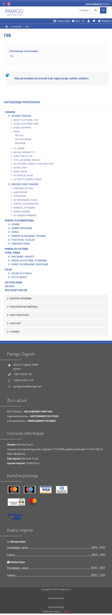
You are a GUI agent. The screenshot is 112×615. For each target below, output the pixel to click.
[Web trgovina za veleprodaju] (61, 21)
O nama (14, 331)
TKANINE (10, 112)
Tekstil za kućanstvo (25, 203)
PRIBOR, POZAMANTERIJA (19, 220)
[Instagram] (9, 3)
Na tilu (19, 135)
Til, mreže (18, 148)
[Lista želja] (94, 21)
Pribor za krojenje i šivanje (29, 236)
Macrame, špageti (23, 256)
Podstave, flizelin (23, 239)
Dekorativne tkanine (25, 184)
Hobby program (22, 228)
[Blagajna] (104, 21)
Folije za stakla (22, 273)
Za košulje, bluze (23, 175)
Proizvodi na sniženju (24, 306)
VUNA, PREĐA (12, 252)
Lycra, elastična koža (25, 123)
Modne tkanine (21, 115)
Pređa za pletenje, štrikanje (29, 260)
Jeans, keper (20, 171)
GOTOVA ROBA (13, 282)
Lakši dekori (20, 192)
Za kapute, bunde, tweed (27, 179)
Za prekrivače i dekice (25, 199)
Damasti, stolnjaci (24, 207)
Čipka (16, 131)
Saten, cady (20, 167)
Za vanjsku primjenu (24, 215)
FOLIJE (8, 269)
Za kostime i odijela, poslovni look (33, 163)
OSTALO (9, 286)
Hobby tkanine (21, 211)
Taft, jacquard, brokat (26, 159)
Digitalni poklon (16, 290)
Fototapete (19, 277)
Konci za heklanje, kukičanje (30, 264)
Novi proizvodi (19, 315)
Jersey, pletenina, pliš (25, 119)
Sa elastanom (23, 139)
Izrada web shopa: (51, 613)
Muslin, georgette (24, 152)
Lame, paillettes (22, 156)
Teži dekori (19, 196)
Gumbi (15, 224)
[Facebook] (4, 3)
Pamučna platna (23, 188)
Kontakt (15, 323)
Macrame (20, 143)
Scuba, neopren (22, 127)
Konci (15, 232)
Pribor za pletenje (16, 248)
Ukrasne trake (21, 243)
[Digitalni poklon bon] (75, 21)
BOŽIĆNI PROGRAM (20, 298)
